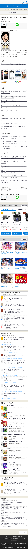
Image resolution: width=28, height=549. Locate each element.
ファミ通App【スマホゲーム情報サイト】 (10, 9)
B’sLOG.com (14, 540)
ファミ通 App (6, 2)
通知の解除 (15, 538)
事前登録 (10, 12)
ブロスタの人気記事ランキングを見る (8, 398)
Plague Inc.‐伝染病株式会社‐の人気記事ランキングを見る (11, 382)
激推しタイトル (16, 12)
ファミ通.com (22, 538)
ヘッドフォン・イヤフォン (8, 209)
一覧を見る (24, 205)
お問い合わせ (8, 536)
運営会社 (20, 536)
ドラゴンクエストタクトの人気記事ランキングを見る (11, 391)
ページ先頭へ (24, 532)
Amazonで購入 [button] (5, 233)
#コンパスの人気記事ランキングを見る (8, 344)
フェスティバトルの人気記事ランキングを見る (10, 352)
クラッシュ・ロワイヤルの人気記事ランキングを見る (11, 358)
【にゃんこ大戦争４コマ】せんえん (10, 123)
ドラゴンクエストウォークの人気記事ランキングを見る (12, 367)
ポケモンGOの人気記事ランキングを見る (9, 375)
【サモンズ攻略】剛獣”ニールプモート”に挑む (12, 111)
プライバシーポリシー (7, 538)
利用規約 (15, 536)
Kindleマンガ (20, 209)
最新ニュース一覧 (24, 9)
